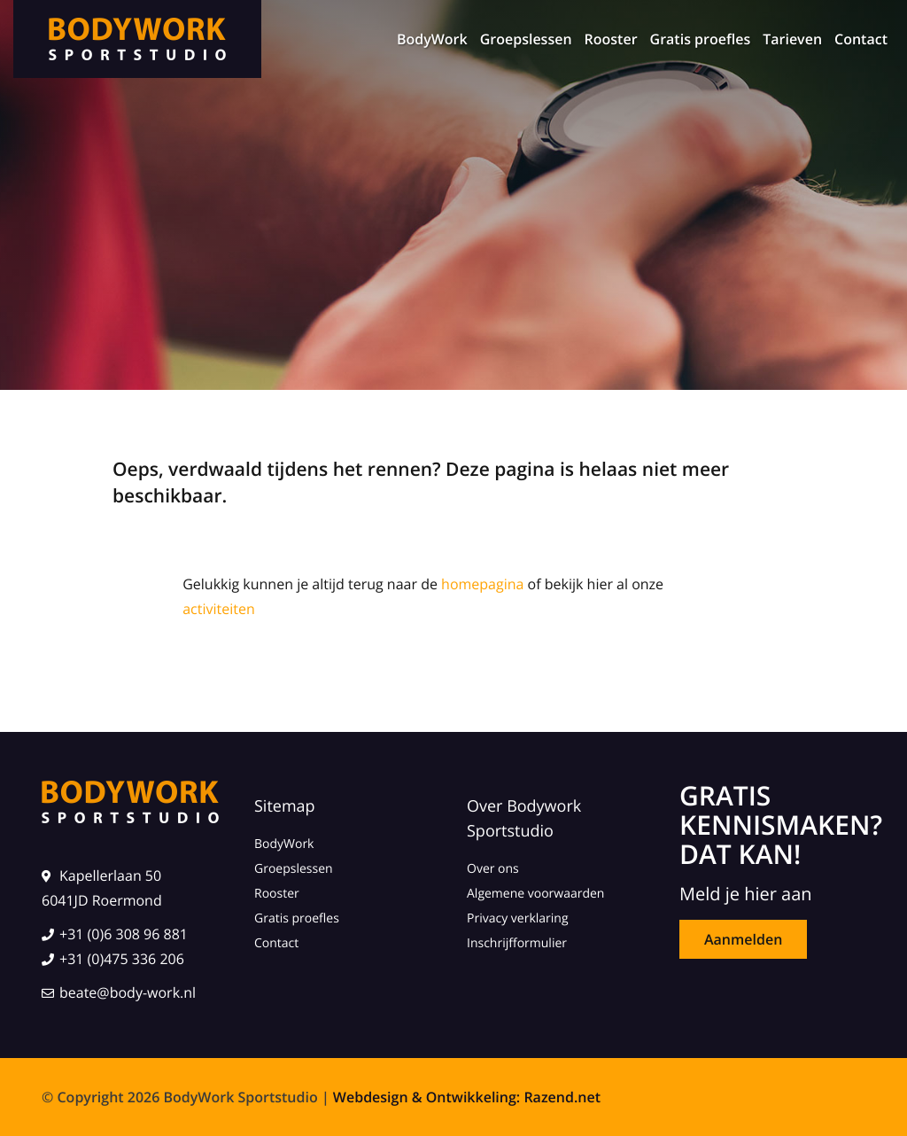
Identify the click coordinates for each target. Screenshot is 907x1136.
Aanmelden (743, 939)
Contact (861, 39)
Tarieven (792, 39)
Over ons (493, 868)
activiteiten (218, 609)
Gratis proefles (700, 39)
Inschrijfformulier (517, 943)
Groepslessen (526, 39)
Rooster (611, 39)
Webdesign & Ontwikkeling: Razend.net (467, 1097)
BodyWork (432, 39)
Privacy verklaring (518, 918)
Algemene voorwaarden (535, 893)
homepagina (482, 584)
